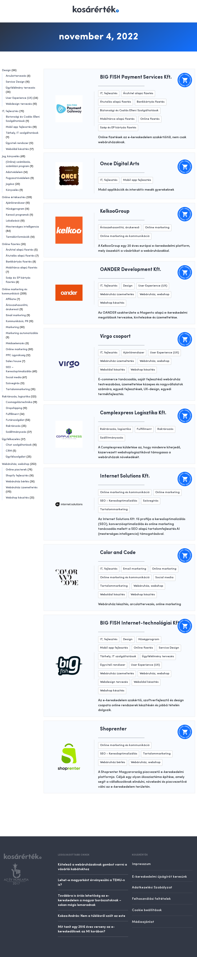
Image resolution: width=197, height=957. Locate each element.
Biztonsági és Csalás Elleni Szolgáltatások (129, 110)
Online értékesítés (14, 197)
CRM (9, 450)
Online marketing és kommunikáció (124, 236)
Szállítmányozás (16, 432)
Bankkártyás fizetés (19, 261)
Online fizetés (11, 244)
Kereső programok (17, 214)
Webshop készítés (17, 497)
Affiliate (11, 299)
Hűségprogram (15, 209)
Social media (14, 377)
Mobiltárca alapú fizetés (21, 267)
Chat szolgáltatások (19, 445)
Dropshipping (14, 408)
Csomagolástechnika (19, 402)
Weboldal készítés (17, 149)
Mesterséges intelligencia (22, 226)
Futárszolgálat (15, 420)
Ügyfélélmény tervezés (20, 87)
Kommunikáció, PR (17, 321)
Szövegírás (13, 383)
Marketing (12, 327)
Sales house (13, 361)
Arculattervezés (16, 76)
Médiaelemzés (15, 343)
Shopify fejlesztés (17, 475)
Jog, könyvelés (11, 156)
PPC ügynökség (15, 355)
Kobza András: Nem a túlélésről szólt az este (91, 915)
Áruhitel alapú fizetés (19, 249)
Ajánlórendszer (15, 203)
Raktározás (13, 426)
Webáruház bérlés (17, 481)
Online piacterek (16, 469)
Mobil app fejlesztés (19, 127)
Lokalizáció (13, 220)
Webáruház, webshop (15, 464)
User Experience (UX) (19, 98)
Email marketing (16, 315)
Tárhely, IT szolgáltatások (22, 133)
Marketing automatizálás (22, 333)
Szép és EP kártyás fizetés (118, 127)
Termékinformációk (18, 237)
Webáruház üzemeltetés (22, 487)
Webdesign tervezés (19, 104)
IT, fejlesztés (10, 111)
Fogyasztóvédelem (18, 178)
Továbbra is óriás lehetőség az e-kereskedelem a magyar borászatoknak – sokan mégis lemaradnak (89, 900)
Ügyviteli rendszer (17, 143)
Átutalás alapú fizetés (20, 255)
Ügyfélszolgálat (16, 456)
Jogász (10, 184)
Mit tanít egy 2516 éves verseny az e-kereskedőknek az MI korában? (86, 928)
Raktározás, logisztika (16, 396)
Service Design (15, 82)
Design (6, 70)
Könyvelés (12, 190)
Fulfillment (12, 414)
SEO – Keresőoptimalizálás (118, 500)
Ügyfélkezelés (11, 439)
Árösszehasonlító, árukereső (119, 227)
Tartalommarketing (18, 389)
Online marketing (16, 349)
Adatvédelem (14, 172)
